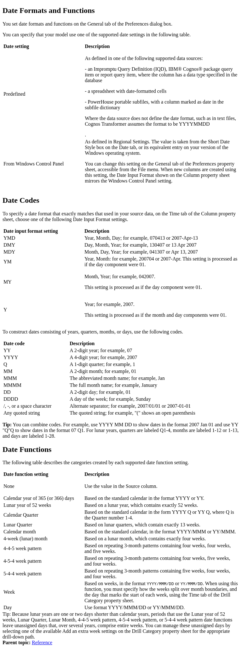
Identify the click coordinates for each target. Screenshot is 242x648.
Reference (42, 642)
